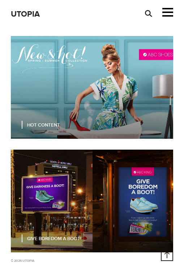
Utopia (25, 14)
